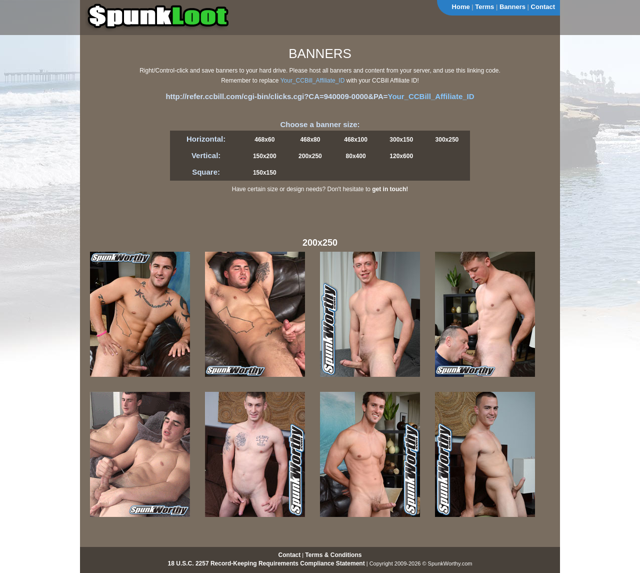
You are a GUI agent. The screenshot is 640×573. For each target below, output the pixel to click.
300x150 (401, 139)
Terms (484, 7)
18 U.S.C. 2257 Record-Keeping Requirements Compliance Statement (266, 563)
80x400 (356, 156)
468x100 (356, 139)
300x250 (447, 139)
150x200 (264, 156)
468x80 (310, 139)
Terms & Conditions (333, 554)
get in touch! (390, 189)
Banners (513, 7)
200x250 (310, 156)
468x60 (264, 139)
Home (461, 7)
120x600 (401, 156)
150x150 (264, 172)
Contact (543, 7)
